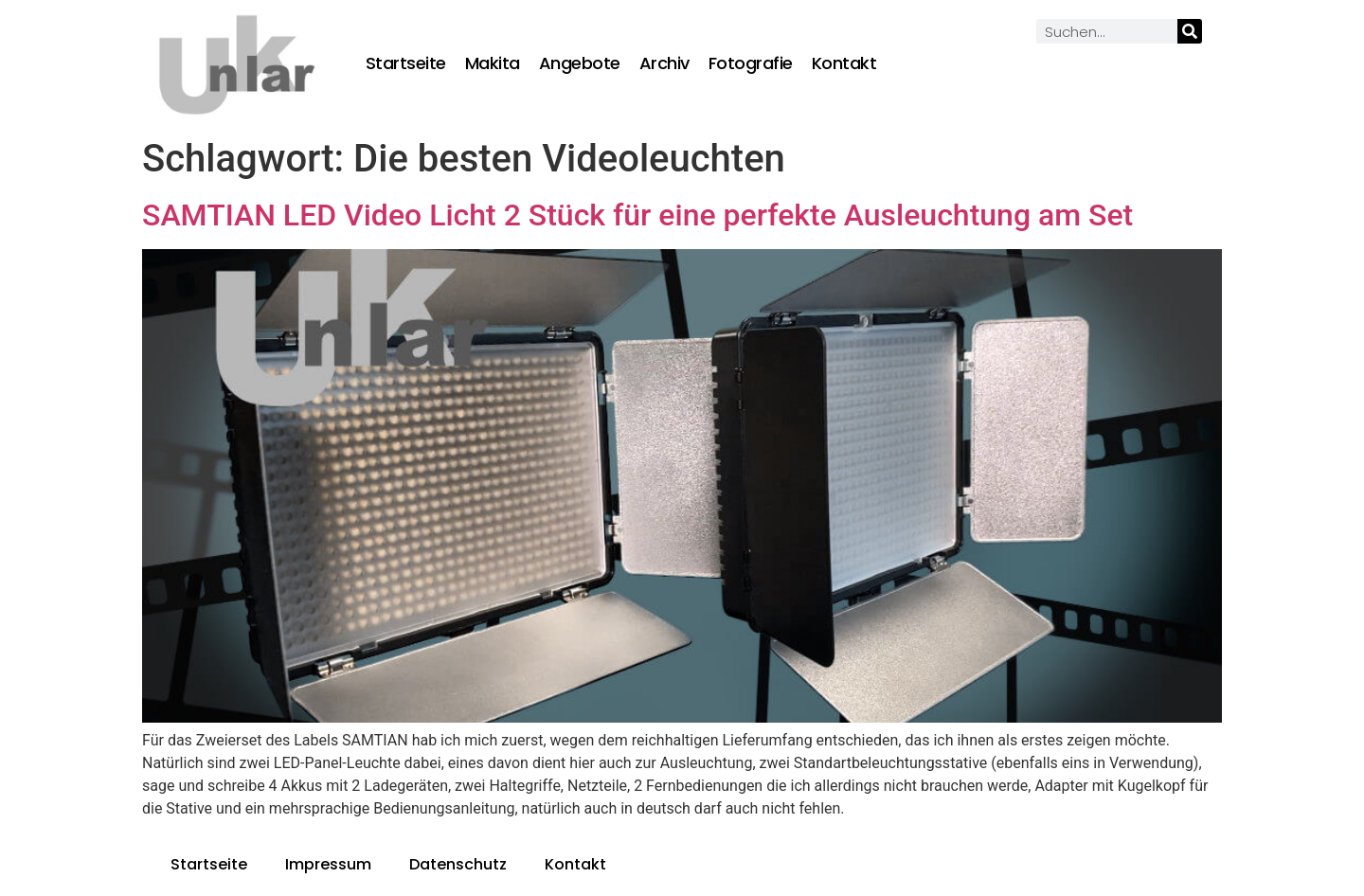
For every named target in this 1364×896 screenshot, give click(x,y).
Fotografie (751, 63)
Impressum (328, 864)
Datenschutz (458, 864)
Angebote (579, 63)
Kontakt (844, 63)
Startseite (406, 63)
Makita (492, 63)
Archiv (664, 63)
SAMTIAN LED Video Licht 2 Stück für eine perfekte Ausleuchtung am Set (637, 215)
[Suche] (1189, 31)
